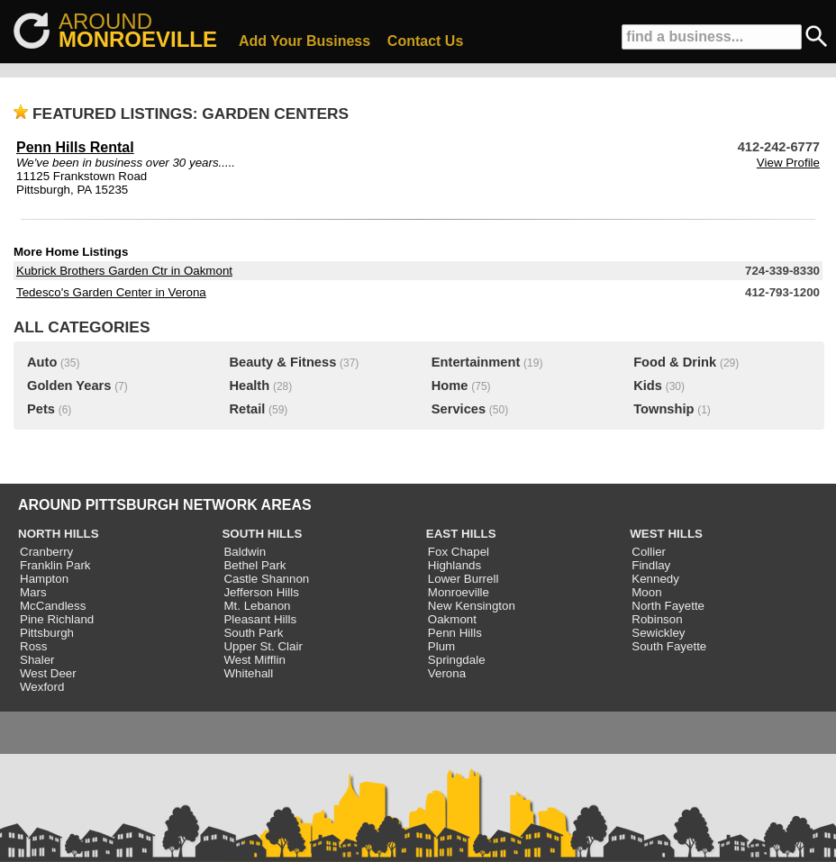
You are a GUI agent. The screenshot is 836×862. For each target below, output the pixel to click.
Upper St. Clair (262, 646)
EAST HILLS (461, 533)
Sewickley (658, 633)
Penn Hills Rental (75, 147)
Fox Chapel (458, 551)
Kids (647, 385)
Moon (646, 592)
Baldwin (244, 551)
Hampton (44, 578)
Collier (649, 551)
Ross (33, 646)
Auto (42, 362)
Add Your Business (304, 41)
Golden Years (69, 385)
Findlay (651, 565)
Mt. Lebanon (256, 605)
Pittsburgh (47, 633)
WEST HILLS (666, 533)
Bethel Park (254, 565)
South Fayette (669, 646)
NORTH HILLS (58, 533)
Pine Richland (57, 619)
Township (663, 409)
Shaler (37, 660)
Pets (41, 409)
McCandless (53, 605)
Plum (441, 646)
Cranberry (46, 551)
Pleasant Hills (259, 619)
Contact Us (425, 41)
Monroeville (458, 592)
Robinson (657, 619)
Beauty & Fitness (282, 362)
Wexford (42, 687)
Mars (33, 592)
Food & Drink (674, 362)
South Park (253, 633)
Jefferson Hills (260, 592)
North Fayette (668, 605)
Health (249, 385)
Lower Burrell (463, 578)
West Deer (48, 673)
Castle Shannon (266, 578)
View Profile (788, 162)
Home (450, 385)
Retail (247, 409)
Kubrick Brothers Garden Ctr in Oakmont (124, 270)
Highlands (454, 565)
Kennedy (655, 578)
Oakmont (452, 619)
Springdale (457, 660)
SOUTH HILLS (262, 533)
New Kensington (471, 605)
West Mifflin (254, 660)
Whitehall (248, 673)
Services (459, 409)
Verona (447, 673)
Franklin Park (55, 565)
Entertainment (476, 362)
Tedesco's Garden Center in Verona (111, 292)
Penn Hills (455, 633)
